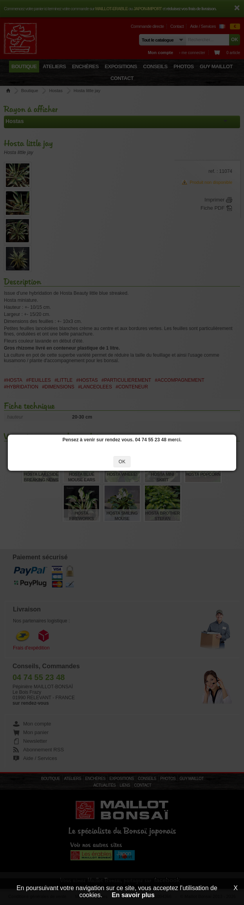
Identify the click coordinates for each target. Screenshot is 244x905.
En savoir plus (133, 895)
